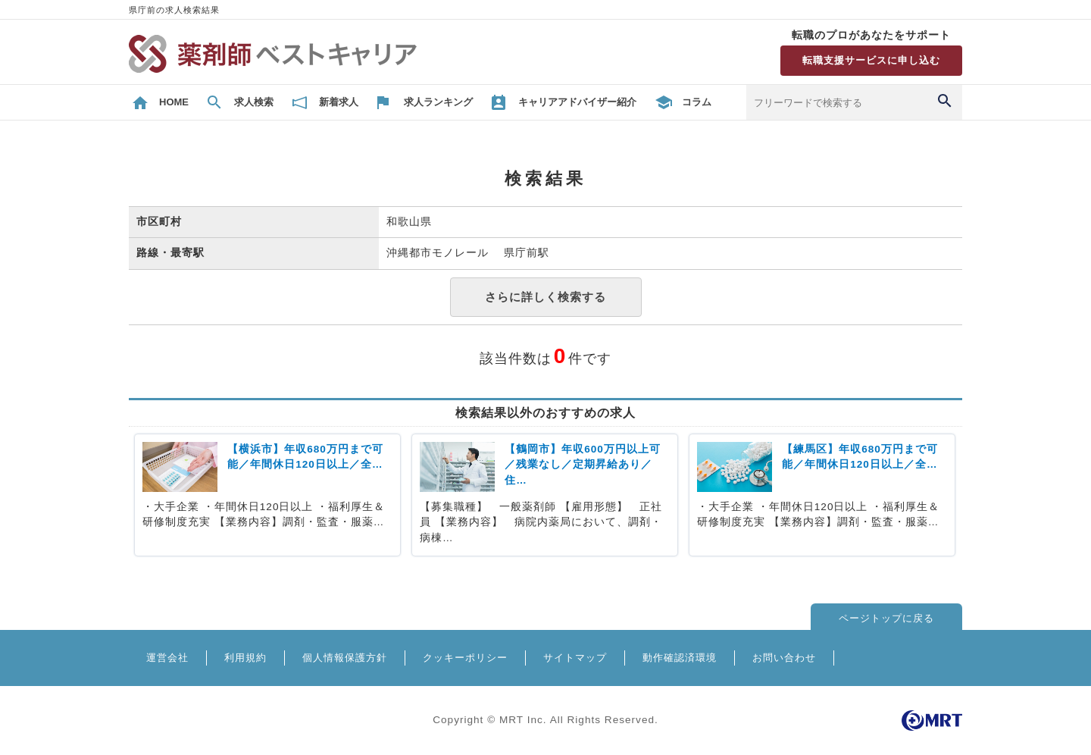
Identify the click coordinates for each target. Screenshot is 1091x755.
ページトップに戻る (886, 618)
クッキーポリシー (465, 657)
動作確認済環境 (679, 657)
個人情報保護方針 (344, 657)
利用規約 (245, 657)
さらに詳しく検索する (545, 296)
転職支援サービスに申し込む (871, 60)
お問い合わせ (784, 657)
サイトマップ (575, 657)
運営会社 (167, 657)
